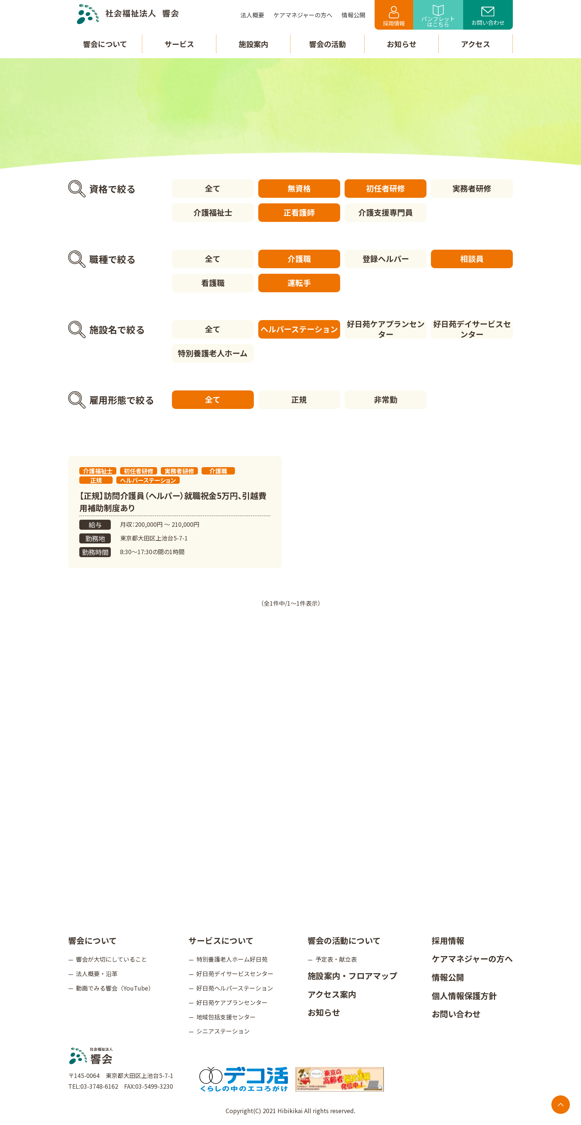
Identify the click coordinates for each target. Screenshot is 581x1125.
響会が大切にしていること (111, 959)
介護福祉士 (212, 212)
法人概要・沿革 (96, 973)
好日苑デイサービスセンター (472, 329)
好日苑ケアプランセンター (386, 329)
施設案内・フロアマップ (352, 975)
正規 (299, 399)
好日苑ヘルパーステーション (234, 987)
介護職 (299, 258)
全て (212, 188)
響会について (92, 940)
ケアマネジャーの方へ (472, 958)
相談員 (472, 258)
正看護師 (299, 212)
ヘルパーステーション (299, 328)
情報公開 (448, 977)
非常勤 (385, 399)
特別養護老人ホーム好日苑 (232, 959)
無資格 (299, 188)
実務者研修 (471, 188)
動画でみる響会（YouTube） (115, 987)
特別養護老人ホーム (213, 353)
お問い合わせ (488, 17)
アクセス (475, 44)
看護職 (213, 282)
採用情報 (394, 16)
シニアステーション (223, 1030)
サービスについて (221, 940)
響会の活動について (344, 940)
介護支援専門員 (385, 212)
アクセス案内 (332, 994)
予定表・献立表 (336, 959)
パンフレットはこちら (438, 16)
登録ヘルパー (385, 258)
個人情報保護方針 (464, 995)
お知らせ (324, 1012)
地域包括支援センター (226, 1016)
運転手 (299, 282)
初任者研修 (385, 188)
